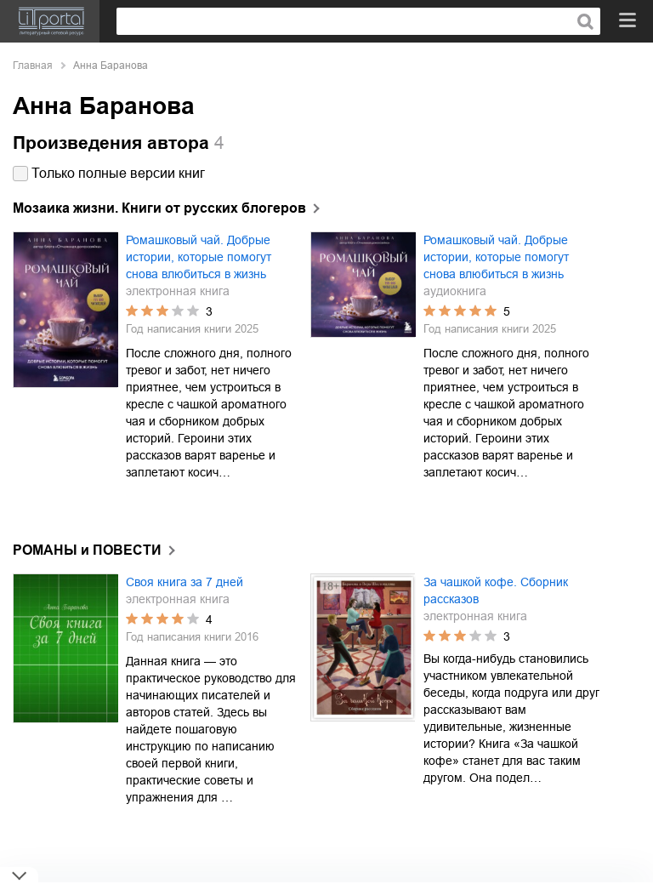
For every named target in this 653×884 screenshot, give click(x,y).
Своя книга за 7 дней (184, 582)
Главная (33, 65)
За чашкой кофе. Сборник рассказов (495, 590)
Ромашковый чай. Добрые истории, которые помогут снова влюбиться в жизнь (198, 257)
